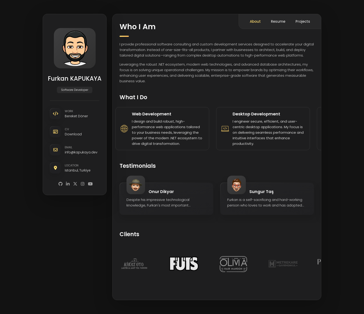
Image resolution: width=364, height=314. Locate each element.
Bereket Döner (76, 116)
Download (73, 134)
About (255, 21)
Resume (278, 21)
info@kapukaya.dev (81, 152)
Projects (303, 21)
